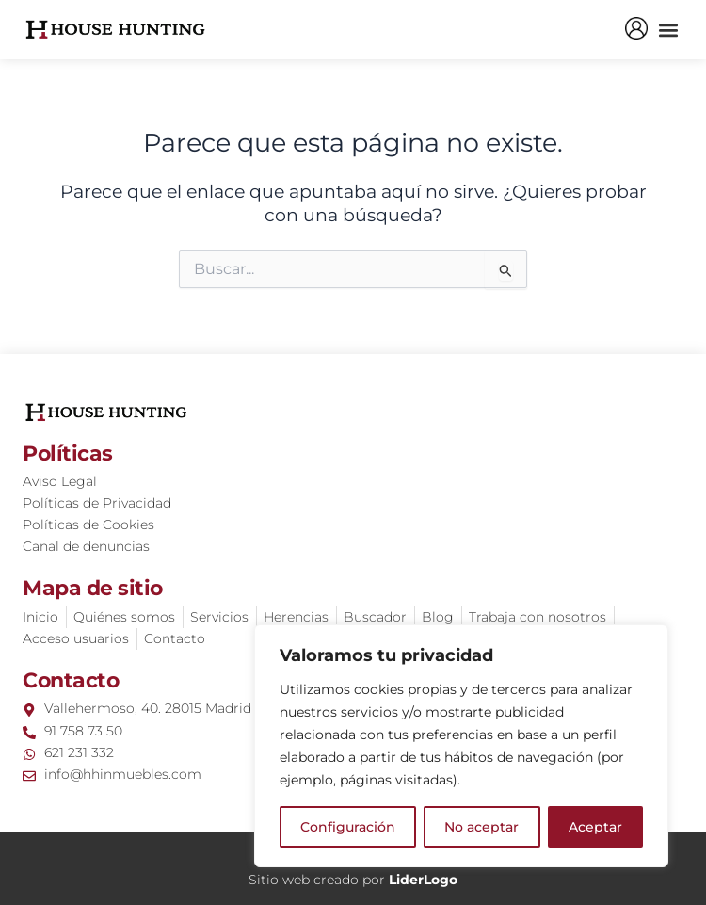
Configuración (347, 826)
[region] (461, 745)
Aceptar (595, 826)
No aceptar (481, 826)
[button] (667, 29)
